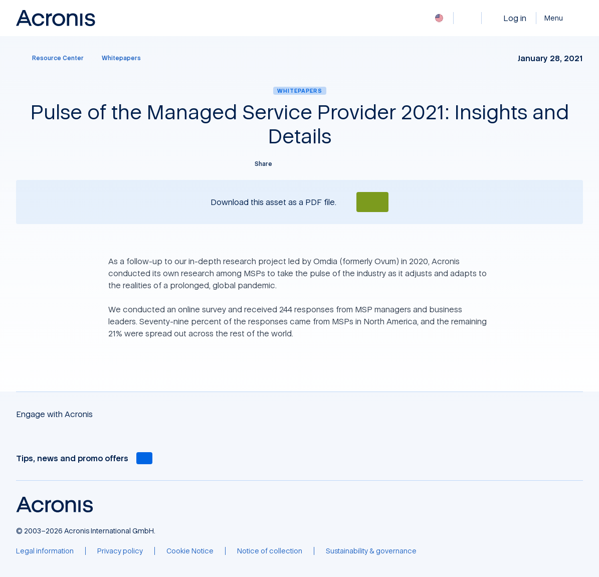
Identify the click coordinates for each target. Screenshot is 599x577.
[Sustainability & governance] (371, 551)
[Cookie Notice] (190, 551)
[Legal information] (45, 551)
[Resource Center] (52, 58)
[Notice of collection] (269, 551)
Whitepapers (299, 90)
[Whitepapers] (121, 58)
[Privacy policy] (120, 551)
